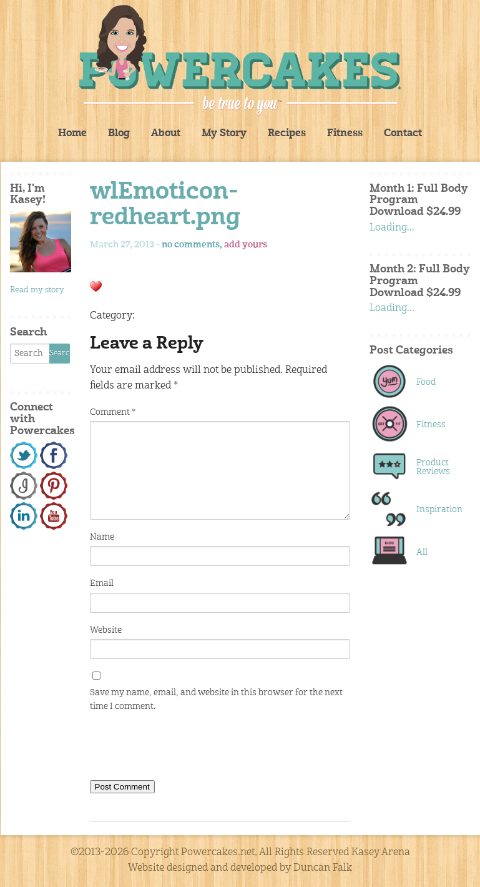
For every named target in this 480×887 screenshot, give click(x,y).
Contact (403, 134)
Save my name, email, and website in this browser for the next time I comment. (216, 699)
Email (102, 583)
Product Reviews (433, 467)
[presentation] (185, 749)
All (422, 552)
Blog (119, 134)
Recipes (287, 134)
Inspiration (436, 509)
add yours (245, 244)
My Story (224, 134)
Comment (112, 412)
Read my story (37, 290)
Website (106, 630)
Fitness (345, 134)
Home (72, 134)
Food (426, 382)
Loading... (392, 228)
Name (102, 537)
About (165, 134)
